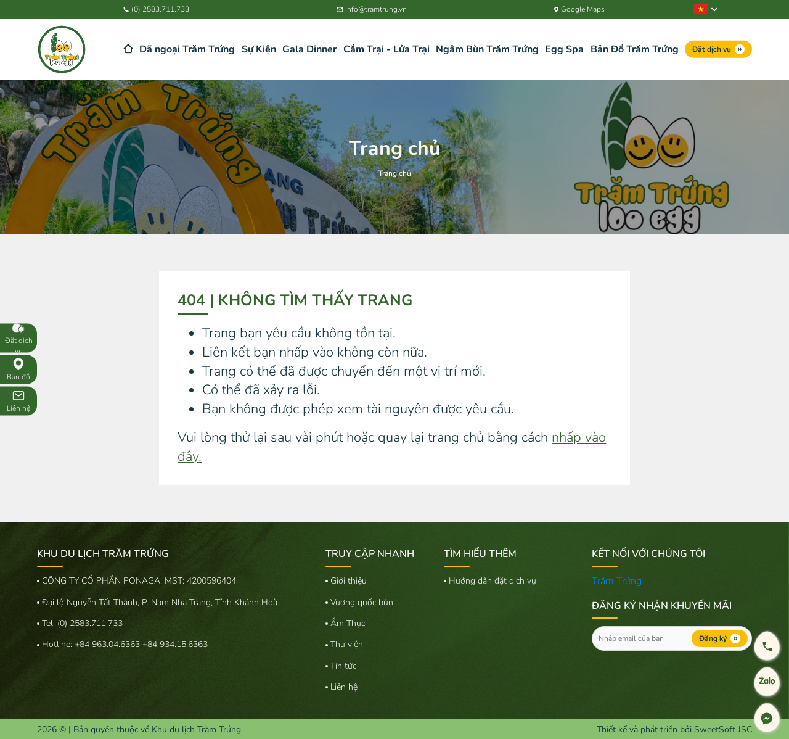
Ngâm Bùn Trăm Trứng (487, 49)
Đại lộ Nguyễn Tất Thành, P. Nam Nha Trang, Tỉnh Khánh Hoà (159, 602)
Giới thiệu (348, 581)
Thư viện (346, 644)
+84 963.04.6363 (108, 644)
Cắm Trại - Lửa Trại (386, 49)
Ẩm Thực (347, 623)
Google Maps (579, 9)
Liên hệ (344, 687)
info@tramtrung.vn (372, 9)
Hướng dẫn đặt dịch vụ (492, 581)
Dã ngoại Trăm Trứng (187, 49)
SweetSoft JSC (723, 729)
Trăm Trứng (617, 581)
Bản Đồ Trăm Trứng (635, 49)
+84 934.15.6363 (175, 644)
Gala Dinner (309, 49)
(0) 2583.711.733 (156, 9)
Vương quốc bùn (361, 602)
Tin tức (343, 666)
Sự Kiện (259, 49)
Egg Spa (564, 49)
